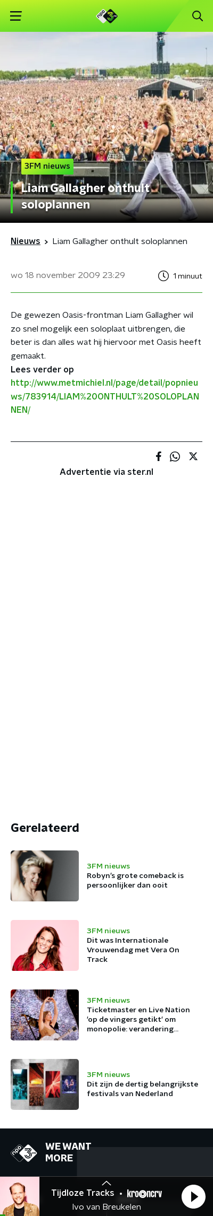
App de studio (145, 950)
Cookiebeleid (35, 1161)
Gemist (24, 971)
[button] (193, 1196)
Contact (133, 908)
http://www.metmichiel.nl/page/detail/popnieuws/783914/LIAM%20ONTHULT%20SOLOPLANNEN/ (105, 396)
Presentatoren (39, 929)
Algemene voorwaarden (57, 1132)
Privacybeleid (135, 1132)
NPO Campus (143, 929)
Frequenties (34, 950)
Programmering (41, 908)
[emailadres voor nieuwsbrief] (106, 1074)
